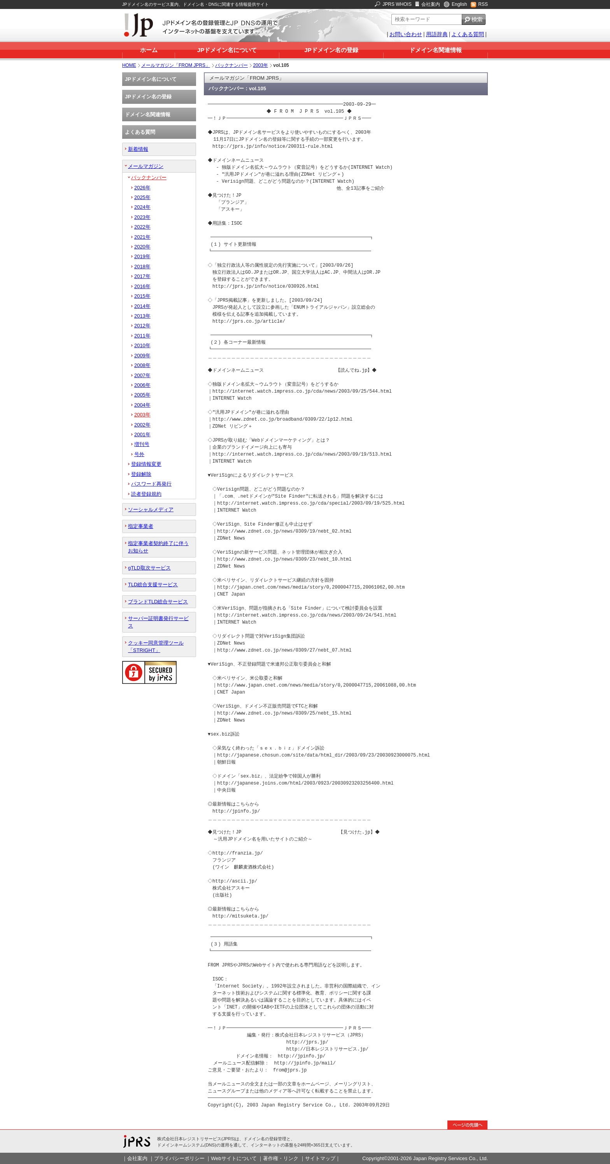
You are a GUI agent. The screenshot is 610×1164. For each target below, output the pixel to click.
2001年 (142, 434)
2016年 (142, 286)
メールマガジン (145, 166)
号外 (139, 454)
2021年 (142, 237)
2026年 (142, 188)
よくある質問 (467, 34)
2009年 (142, 355)
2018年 (142, 266)
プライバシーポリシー (179, 1158)
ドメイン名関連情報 (435, 50)
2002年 (142, 425)
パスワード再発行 (151, 484)
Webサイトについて (233, 1158)
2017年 (142, 276)
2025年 (142, 197)
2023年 (142, 217)
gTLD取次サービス (149, 568)
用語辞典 (437, 34)
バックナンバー (231, 65)
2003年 (260, 65)
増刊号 (141, 444)
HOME (129, 65)
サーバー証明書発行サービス (158, 622)
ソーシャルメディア (151, 509)
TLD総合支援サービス (153, 584)
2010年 (142, 345)
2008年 (142, 365)
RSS (483, 4)
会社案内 (430, 4)
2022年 (142, 227)
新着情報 (138, 149)
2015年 (142, 296)
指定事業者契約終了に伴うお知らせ (158, 547)
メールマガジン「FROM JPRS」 (175, 65)
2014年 (142, 306)
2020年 (142, 247)
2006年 (142, 385)
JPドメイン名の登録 (331, 50)
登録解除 (141, 474)
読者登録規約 (146, 494)
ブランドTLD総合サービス (158, 602)
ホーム (149, 50)
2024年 (142, 207)
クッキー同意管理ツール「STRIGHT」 (156, 646)
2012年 (142, 326)
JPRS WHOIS (397, 4)
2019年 (142, 256)
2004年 (142, 405)
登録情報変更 (146, 464)
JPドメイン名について (227, 50)
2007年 (142, 375)
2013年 (142, 316)
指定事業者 (140, 526)
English (459, 4)
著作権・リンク (280, 1158)
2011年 (142, 336)
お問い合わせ (405, 34)
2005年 (142, 395)
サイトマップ (320, 1158)
